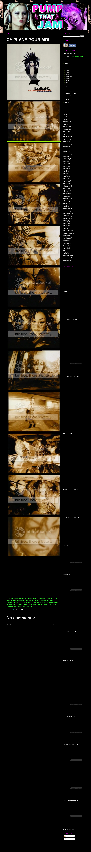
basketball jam (67, 136)
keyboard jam (67, 203)
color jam (66, 153)
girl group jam (67, 185)
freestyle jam (67, 181)
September (68, 76)
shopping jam (67, 237)
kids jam (66, 205)
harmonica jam (67, 193)
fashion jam (66, 171)
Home (32, 624)
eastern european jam (69, 164)
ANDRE (65, 291)
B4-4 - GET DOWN (67, 772)
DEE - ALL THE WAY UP (69, 433)
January (68, 91)
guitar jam (66, 190)
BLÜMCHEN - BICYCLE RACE (70, 319)
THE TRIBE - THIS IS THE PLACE (70, 744)
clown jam (66, 149)
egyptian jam (67, 166)
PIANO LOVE (66, 690)
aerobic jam (66, 123)
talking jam (66, 247)
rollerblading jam (68, 230)
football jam (66, 178)
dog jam (66, 161)
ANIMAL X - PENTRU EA (68, 461)
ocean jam (66, 220)
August (67, 78)
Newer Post (9, 624)
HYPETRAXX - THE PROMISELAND (71, 517)
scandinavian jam (22, 611)
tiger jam (66, 248)
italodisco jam (67, 198)
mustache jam (67, 216)
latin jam (66, 206)
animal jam (66, 126)
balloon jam (66, 134)
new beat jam (67, 218)
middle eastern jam (68, 210)
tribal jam (66, 250)
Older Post (55, 624)
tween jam (66, 253)
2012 (66, 69)
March (67, 88)
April (67, 86)
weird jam (66, 260)
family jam (66, 170)
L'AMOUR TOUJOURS (68, 405)
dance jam (66, 158)
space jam (66, 240)
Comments (67, 838)
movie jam (66, 215)
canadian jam (67, 144)
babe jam (66, 133)
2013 (66, 67)
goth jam (66, 188)
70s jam (66, 116)
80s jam (66, 118)
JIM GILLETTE (66, 602)
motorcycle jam (67, 213)
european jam (67, 168)
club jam (66, 151)
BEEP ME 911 (66, 347)
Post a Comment (12, 621)
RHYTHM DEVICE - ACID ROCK (71, 376)
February (68, 89)
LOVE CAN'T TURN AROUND (69, 716)
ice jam (65, 195)
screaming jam (67, 235)
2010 (66, 104)
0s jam (65, 114)
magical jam (67, 208)
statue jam (66, 242)
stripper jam (67, 245)
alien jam (66, 124)
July (67, 80)
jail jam (65, 200)
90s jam (13, 611)
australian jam (67, 131)
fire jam (66, 173)
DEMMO (67, 99)
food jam (66, 176)
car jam (17, 611)
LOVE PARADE (69, 95)
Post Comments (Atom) (18, 627)
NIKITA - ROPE (66, 545)
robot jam (66, 228)
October (68, 74)
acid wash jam (67, 121)
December (68, 70)
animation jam (67, 128)
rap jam (66, 226)
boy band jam (67, 143)
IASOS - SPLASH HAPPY (69, 829)
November (68, 72)
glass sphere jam (68, 186)
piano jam (66, 223)
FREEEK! (68, 97)
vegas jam (66, 258)
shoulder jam (67, 238)
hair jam (66, 191)
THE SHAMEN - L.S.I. (68, 574)
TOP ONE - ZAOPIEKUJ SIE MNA (70, 800)
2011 (66, 102)
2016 (66, 63)
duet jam (66, 163)
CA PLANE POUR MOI (71, 93)
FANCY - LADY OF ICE (68, 660)
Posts (66, 836)
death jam (66, 159)
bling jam (66, 141)
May (67, 84)
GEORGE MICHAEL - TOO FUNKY (71, 489)
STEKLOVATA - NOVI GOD (69, 631)
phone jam (66, 221)
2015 (66, 65)
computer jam (67, 154)
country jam (66, 156)
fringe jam (66, 183)
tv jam (65, 252)
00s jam (66, 113)
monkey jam (67, 211)
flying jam (66, 175)
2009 (66, 106)
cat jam (66, 148)
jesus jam (66, 201)
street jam (28, 611)
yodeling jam (67, 262)
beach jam (66, 138)
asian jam (66, 129)
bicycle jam (66, 139)
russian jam (66, 232)
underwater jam (67, 255)
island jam (66, 196)
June (67, 82)
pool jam (66, 225)
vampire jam (67, 257)
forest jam (66, 180)
